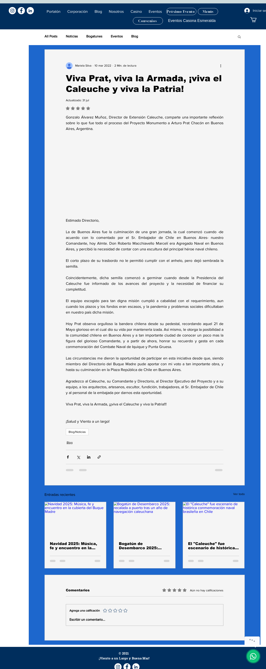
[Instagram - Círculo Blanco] (12, 10)
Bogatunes (94, 36)
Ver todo (239, 494)
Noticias (72, 36)
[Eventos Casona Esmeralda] (191, 20)
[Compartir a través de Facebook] (68, 457)
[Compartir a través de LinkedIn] (89, 457)
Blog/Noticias (77, 432)
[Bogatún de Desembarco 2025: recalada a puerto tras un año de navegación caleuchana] (144, 519)
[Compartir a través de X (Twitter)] (78, 457)
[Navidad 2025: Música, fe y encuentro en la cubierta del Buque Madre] (75, 519)
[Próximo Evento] (181, 11)
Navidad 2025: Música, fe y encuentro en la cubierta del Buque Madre (73, 546)
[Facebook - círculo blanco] (21, 10)
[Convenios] (148, 20)
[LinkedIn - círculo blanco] (30, 10)
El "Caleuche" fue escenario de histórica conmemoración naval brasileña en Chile (211, 546)
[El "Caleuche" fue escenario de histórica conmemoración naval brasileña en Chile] (213, 519)
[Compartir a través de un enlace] (99, 457)
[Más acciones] (220, 65)
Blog (134, 36)
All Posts (51, 36)
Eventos (117, 36)
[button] (98, 11)
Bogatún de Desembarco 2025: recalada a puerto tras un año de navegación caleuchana (142, 546)
